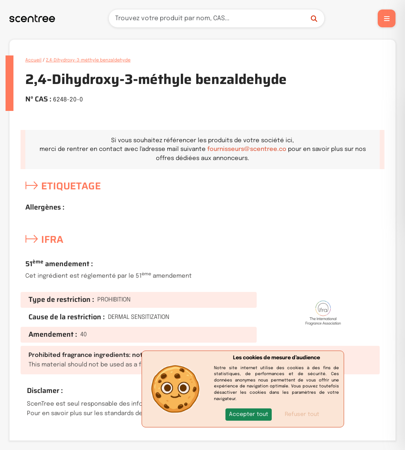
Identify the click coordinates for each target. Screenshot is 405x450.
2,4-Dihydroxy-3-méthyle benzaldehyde (88, 60)
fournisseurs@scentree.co (246, 149)
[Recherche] (216, 18)
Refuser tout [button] (302, 414)
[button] (248, 414)
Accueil (33, 60)
